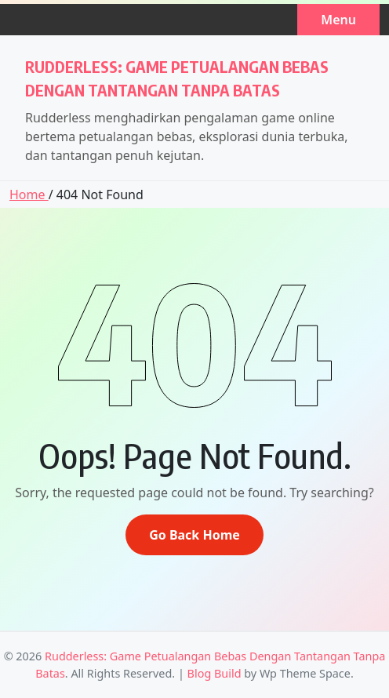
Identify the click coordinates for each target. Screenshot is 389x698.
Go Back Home (194, 534)
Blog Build (214, 673)
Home (29, 194)
